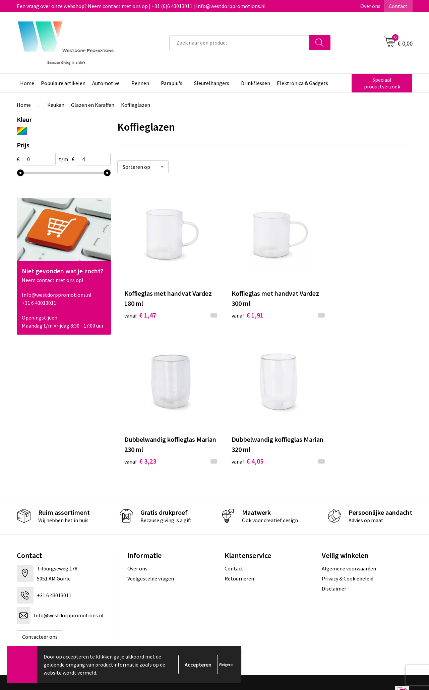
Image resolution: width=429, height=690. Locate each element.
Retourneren (239, 560)
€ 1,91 (238, 306)
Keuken (55, 104)
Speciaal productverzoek (382, 83)
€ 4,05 (140, 442)
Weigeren (227, 664)
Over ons (370, 6)
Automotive (106, 83)
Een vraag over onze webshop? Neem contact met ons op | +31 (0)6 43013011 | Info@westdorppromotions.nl (141, 6)
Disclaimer (334, 570)
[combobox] (239, 42)
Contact (398, 6)
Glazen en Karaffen (92, 104)
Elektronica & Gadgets (302, 83)
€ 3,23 (337, 306)
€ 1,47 (140, 306)
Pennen (140, 83)
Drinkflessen (255, 83)
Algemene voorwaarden (349, 549)
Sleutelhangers (211, 83)
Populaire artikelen (63, 83)
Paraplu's (171, 83)
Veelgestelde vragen (150, 560)
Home (27, 83)
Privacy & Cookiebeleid (347, 560)
